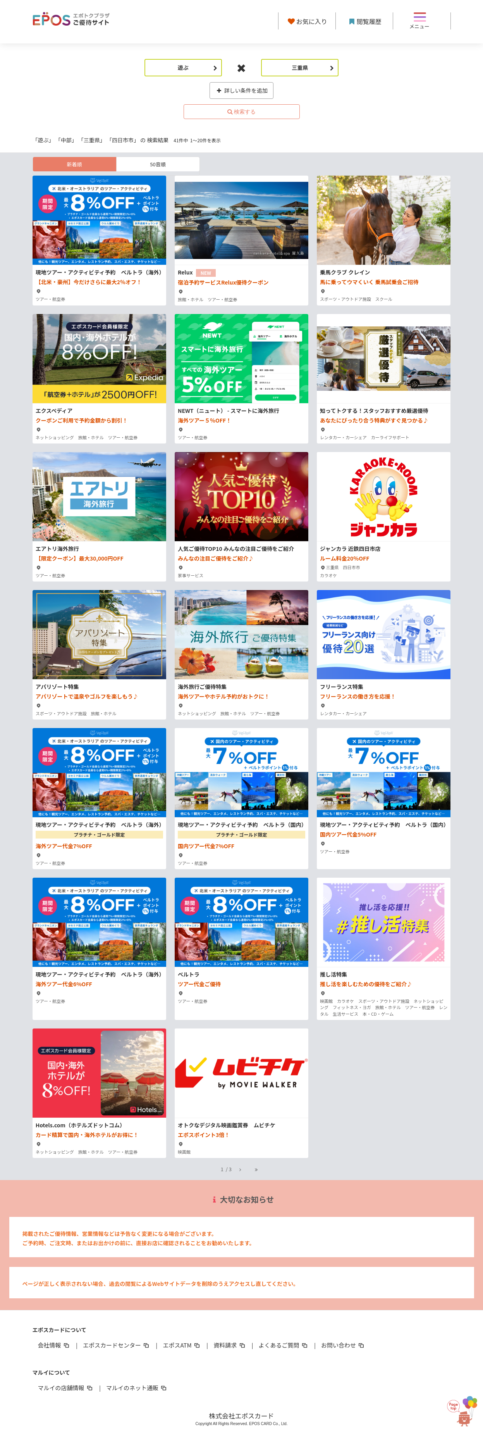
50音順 (157, 164)
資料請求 (229, 1345)
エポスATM (182, 1345)
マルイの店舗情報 (66, 1388)
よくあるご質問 (284, 1345)
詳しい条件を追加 (241, 90)
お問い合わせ (343, 1345)
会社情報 (54, 1345)
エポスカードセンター (116, 1345)
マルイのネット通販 (137, 1388)
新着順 (74, 164)
